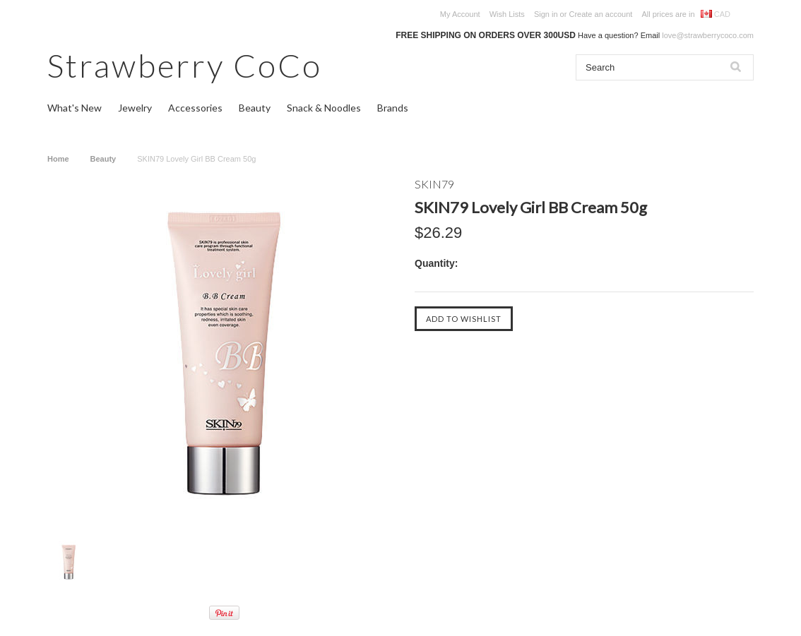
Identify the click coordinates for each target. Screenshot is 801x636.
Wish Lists (507, 14)
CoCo (184, 65)
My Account (460, 14)
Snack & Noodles (324, 108)
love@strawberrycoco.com (708, 35)
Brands (392, 108)
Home (58, 159)
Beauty (255, 108)
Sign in (546, 14)
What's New (74, 108)
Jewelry (135, 108)
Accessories (195, 108)
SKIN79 (434, 184)
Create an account (600, 14)
